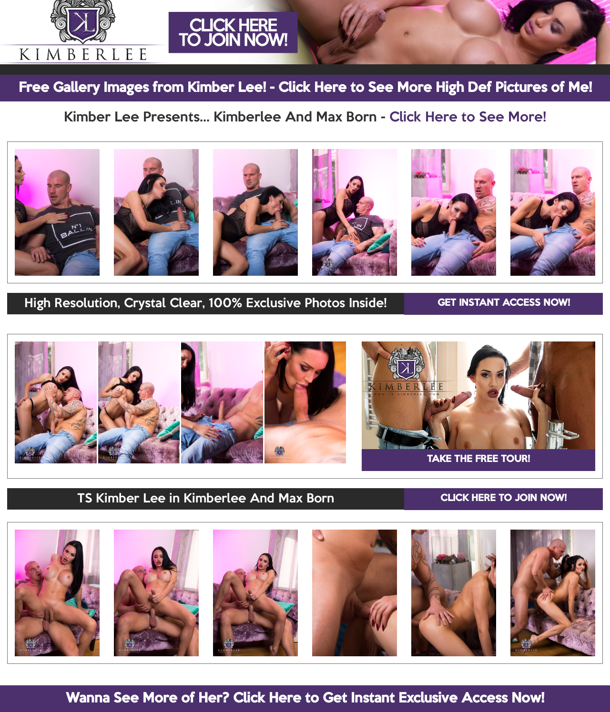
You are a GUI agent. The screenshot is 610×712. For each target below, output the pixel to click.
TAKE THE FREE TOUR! (478, 459)
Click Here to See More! (467, 117)
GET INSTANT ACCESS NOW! (503, 303)
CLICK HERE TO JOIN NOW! (503, 498)
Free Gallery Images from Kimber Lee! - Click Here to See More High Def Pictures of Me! (305, 88)
